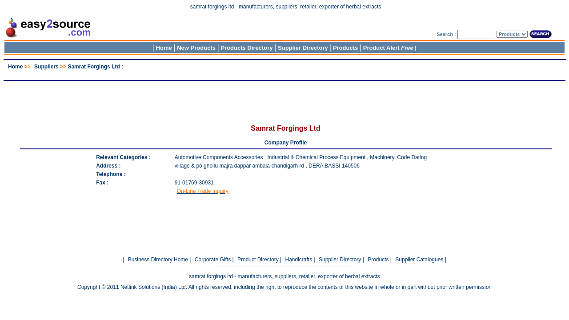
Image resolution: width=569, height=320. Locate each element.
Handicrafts (298, 259)
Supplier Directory (303, 47)
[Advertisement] (284, 73)
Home (164, 47)
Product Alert (388, 47)
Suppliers (46, 67)
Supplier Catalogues (419, 259)
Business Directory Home (158, 259)
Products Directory (246, 47)
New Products (196, 47)
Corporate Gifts (213, 259)
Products (345, 47)
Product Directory (258, 259)
